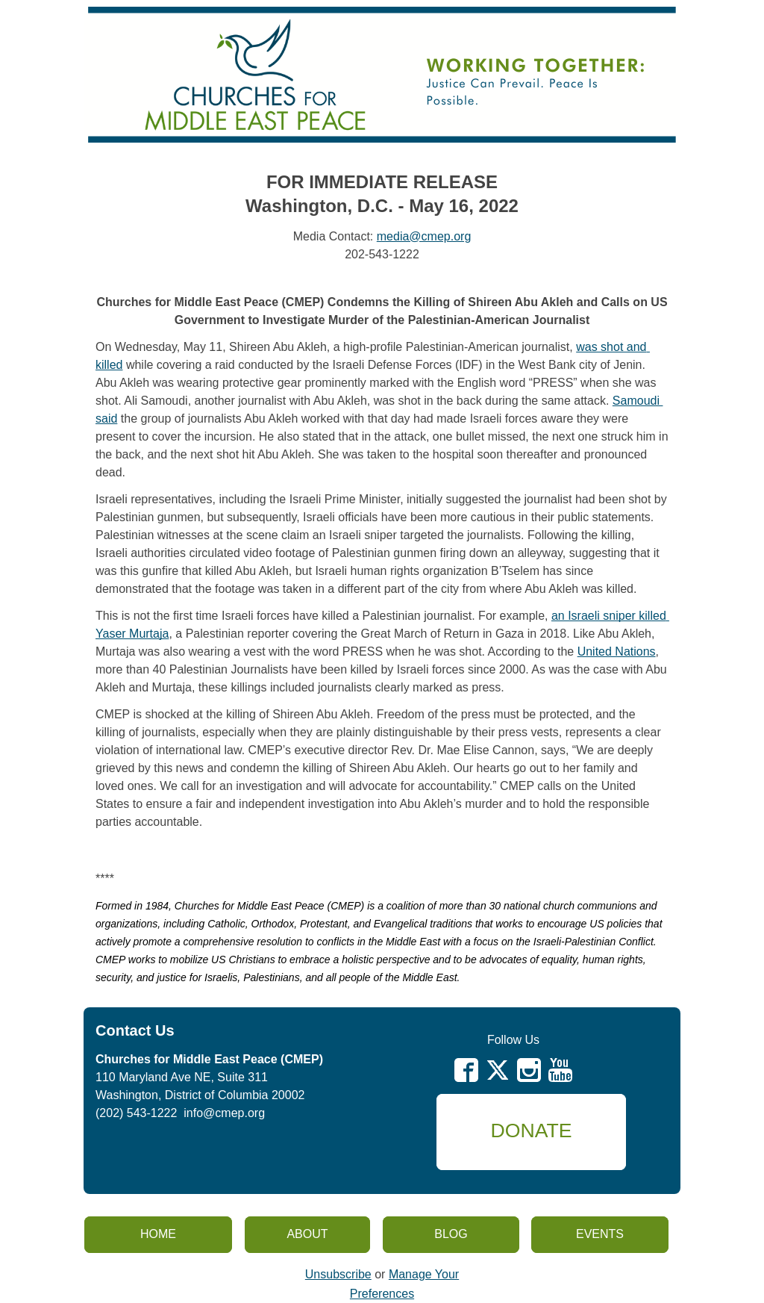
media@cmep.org (424, 236)
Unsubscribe (338, 1274)
